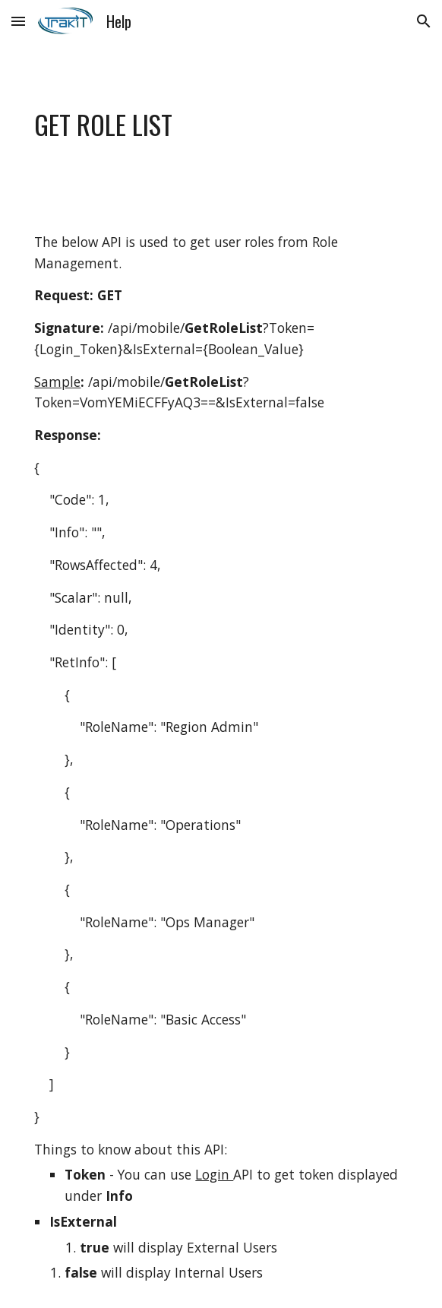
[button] (18, 21)
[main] (220, 125)
